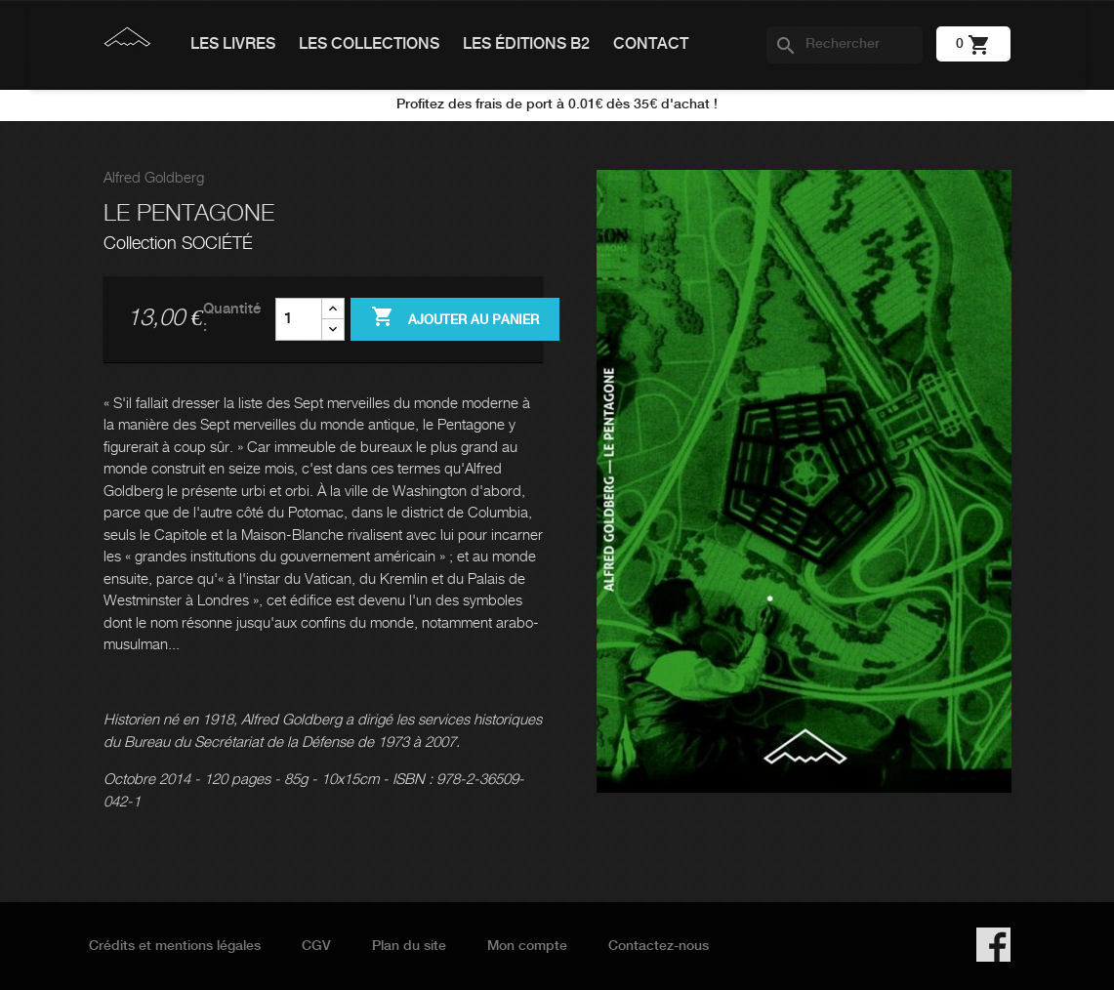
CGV (316, 946)
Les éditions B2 (526, 44)
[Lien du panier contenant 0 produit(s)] (973, 44)
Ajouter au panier (455, 318)
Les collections (369, 44)
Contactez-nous (658, 946)
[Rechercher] (844, 44)
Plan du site (409, 946)
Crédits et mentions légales (175, 946)
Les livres (232, 44)
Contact (650, 44)
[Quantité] (298, 319)
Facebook (993, 945)
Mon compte (527, 946)
